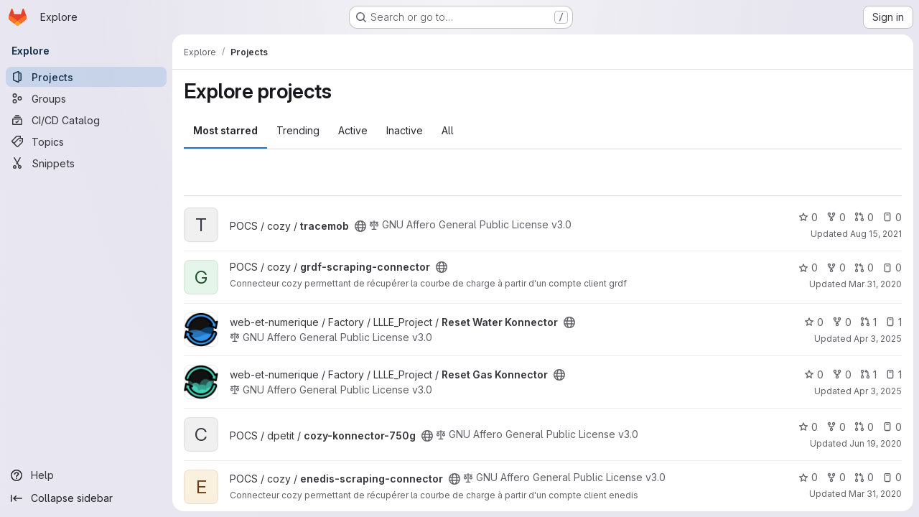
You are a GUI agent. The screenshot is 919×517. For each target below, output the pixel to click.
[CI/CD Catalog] (86, 120)
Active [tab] (353, 130)
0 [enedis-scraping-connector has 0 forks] (836, 477)
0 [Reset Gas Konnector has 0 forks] (842, 374)
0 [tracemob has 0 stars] (808, 217)
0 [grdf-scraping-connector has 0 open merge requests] (864, 267)
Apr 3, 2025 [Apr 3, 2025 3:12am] (878, 338)
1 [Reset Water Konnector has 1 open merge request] (868, 322)
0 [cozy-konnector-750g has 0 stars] (808, 427)
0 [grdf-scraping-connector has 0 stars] (808, 267)
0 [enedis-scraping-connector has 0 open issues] (892, 477)
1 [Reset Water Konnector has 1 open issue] (893, 322)
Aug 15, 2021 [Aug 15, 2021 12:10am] (876, 233)
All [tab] (448, 130)
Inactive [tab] (404, 130)
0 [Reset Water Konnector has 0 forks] (842, 322)
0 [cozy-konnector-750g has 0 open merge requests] (864, 427)
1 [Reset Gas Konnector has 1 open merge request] (868, 374)
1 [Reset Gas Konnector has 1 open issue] (893, 374)
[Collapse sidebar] (86, 498)
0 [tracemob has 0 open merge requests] (864, 217)
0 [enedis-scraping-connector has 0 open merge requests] (864, 477)
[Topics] (86, 141)
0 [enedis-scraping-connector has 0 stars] (808, 477)
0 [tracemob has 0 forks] (836, 217)
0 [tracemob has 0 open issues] (892, 217)
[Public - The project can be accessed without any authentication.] (360, 226)
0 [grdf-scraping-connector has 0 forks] (836, 267)
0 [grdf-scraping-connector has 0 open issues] (892, 267)
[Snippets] (86, 163)
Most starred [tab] (225, 130)
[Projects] (86, 77)
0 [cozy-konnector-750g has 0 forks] (836, 427)
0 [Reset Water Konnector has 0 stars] (814, 322)
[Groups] (86, 98)
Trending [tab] (297, 130)
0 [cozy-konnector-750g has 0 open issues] (892, 427)
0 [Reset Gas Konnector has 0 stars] (814, 374)
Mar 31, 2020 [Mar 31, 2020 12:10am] (875, 284)
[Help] (86, 475)
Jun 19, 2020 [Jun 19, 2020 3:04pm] (875, 443)
